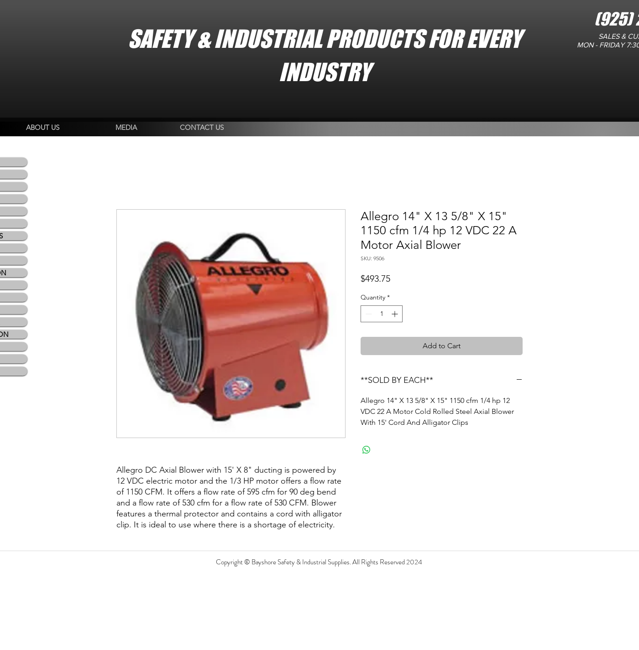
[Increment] (395, 314)
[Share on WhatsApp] (366, 449)
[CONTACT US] (201, 127)
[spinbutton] (381, 314)
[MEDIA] (126, 127)
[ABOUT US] (42, 127)
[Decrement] (367, 314)
